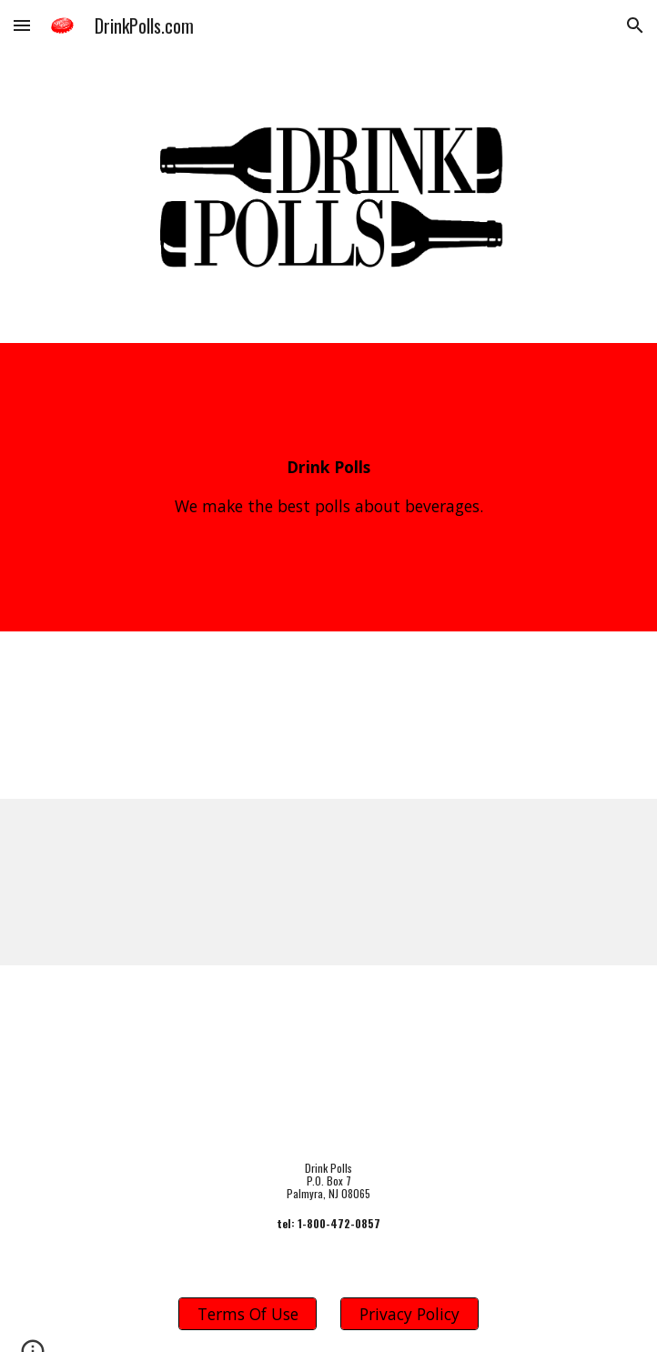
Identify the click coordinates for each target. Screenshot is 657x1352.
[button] (22, 25)
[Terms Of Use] (247, 1314)
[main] (328, 487)
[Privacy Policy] (409, 1314)
